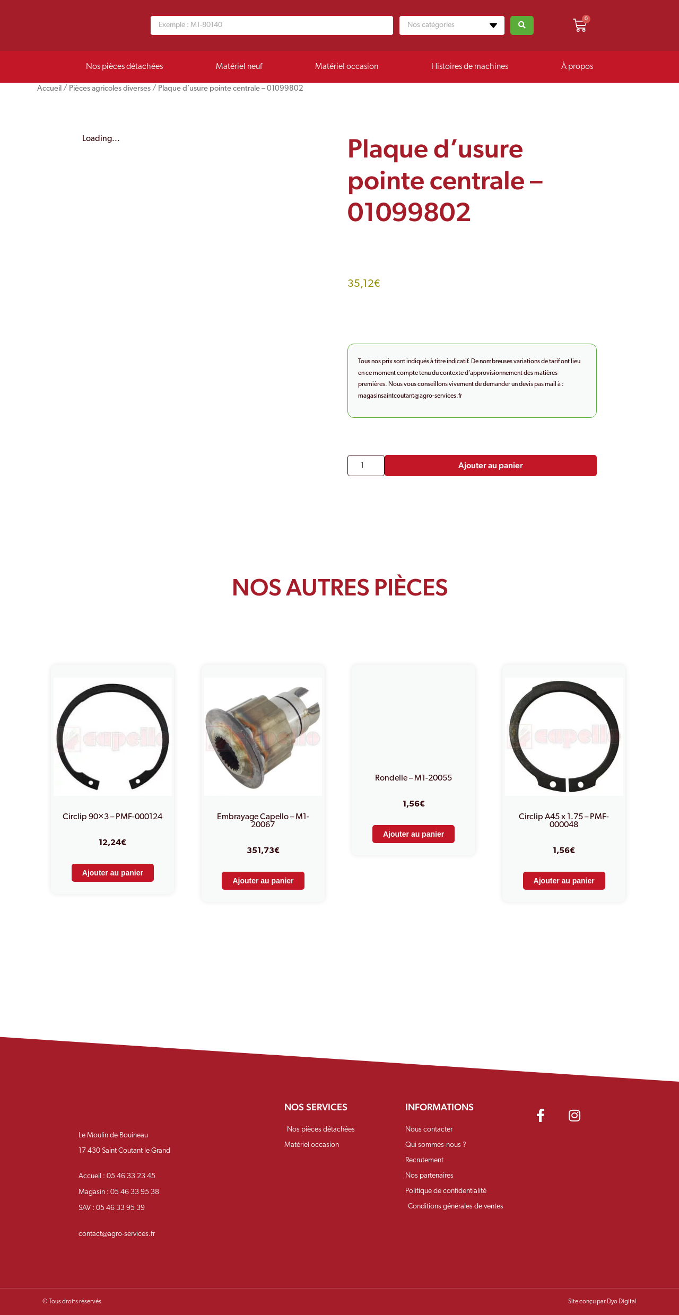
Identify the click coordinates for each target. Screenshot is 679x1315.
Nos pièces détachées (124, 67)
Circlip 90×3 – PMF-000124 (112, 817)
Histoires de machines (469, 67)
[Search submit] (522, 25)
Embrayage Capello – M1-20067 (263, 821)
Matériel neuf (239, 67)
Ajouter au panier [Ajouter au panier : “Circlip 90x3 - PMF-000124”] (112, 873)
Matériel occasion (346, 67)
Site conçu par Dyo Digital (602, 1302)
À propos (577, 67)
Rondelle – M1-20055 (413, 778)
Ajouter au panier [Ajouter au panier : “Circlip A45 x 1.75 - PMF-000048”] (564, 880)
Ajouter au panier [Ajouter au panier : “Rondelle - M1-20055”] (413, 834)
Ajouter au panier (490, 465)
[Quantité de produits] (366, 465)
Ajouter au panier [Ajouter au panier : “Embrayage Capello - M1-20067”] (262, 880)
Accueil (49, 89)
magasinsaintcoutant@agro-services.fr (410, 396)
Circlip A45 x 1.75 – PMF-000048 (564, 821)
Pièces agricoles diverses (110, 89)
